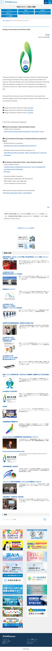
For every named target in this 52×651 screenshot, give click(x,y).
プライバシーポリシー (32, 641)
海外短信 (5, 406)
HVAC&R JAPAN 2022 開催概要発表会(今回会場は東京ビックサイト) (20, 437)
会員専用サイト (46, 3)
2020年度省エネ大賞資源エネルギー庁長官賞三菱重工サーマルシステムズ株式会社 (12, 305)
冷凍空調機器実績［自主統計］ (11, 466)
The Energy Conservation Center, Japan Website (17, 193)
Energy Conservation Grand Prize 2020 (13, 451)
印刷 (47, 35)
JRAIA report (26, 13)
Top (48, 207)
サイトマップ (6, 639)
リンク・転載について (32, 639)
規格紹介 (26, 10)
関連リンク (5, 643)
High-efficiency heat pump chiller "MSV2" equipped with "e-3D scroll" (25, 153)
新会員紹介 (42, 10)
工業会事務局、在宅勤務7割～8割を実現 (13, 497)
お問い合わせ (30, 643)
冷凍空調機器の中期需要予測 (10, 421)
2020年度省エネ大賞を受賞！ (10, 391)
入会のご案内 (50, 3)
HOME (4, 20)
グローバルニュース (43, 13)
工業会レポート (9, 13)
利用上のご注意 (6, 641)
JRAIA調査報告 (9, 16)
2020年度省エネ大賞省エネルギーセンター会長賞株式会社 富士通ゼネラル (10, 357)
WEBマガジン (9, 20)
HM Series (6, 172)
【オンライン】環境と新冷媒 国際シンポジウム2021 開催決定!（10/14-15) (22, 481)
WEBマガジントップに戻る (26, 228)
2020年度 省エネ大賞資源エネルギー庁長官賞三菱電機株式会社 (9, 339)
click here (30, 108)
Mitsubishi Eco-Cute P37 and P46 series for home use (20, 146)
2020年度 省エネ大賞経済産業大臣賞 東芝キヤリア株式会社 (12, 273)
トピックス (9, 10)
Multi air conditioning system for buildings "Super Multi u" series (24, 131)
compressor (7, 155)
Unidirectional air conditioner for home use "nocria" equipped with (24, 167)
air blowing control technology (13, 169)
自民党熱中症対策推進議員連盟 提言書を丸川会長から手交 (18, 323)
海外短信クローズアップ (9, 289)
